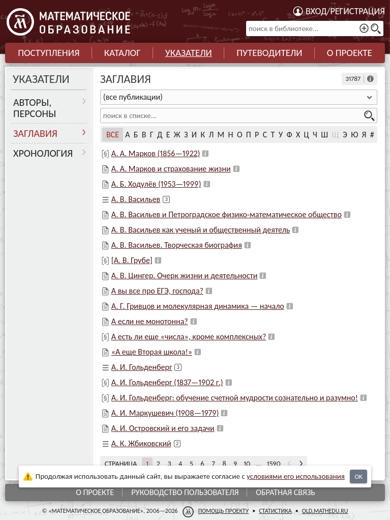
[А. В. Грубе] (132, 260)
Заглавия (35, 133)
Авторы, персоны (34, 108)
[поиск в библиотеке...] (314, 28)
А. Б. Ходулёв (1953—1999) (156, 184)
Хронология (43, 153)
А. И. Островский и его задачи (163, 428)
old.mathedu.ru (325, 510)
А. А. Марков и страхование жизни (171, 169)
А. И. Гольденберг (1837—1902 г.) (167, 382)
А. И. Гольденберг (141, 367)
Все (112, 134)
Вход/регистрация (345, 11)
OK (358, 476)
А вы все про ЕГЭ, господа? (157, 291)
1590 (274, 463)
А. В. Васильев (135, 199)
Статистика (275, 510)
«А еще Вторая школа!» (151, 352)
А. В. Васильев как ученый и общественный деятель (200, 230)
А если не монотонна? (149, 321)
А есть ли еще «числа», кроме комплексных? (188, 336)
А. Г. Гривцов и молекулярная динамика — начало (197, 306)
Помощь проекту (223, 510)
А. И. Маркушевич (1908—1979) (165, 413)
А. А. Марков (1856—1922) (155, 153)
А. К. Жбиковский (141, 443)
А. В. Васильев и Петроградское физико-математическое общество (226, 214)
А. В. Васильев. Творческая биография (176, 245)
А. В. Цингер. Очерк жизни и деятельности (184, 275)
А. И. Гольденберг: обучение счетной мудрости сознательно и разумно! (234, 397)
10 (247, 463)
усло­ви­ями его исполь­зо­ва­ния (296, 476)
